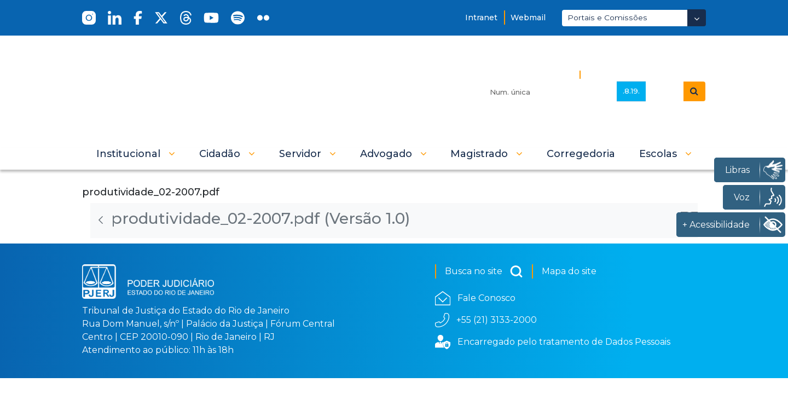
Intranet (481, 17)
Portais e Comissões (607, 17)
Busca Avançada (622, 74)
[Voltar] (100, 220)
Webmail (528, 17)
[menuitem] (581, 154)
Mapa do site (569, 271)
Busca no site (484, 271)
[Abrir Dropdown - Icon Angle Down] (696, 17)
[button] (135, 154)
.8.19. (631, 90)
